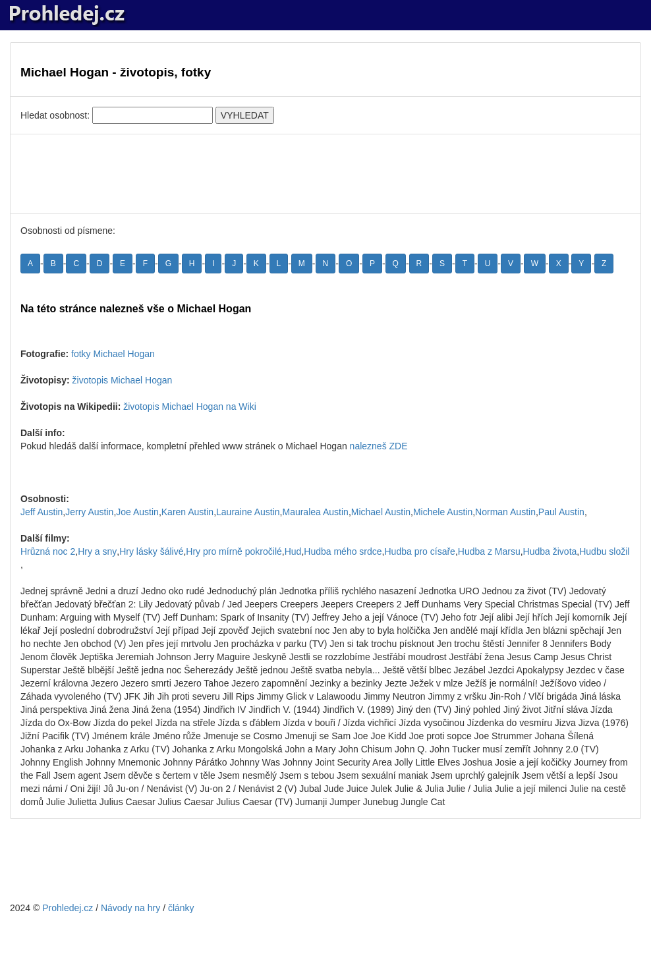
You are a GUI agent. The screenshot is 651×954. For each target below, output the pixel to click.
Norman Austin (505, 512)
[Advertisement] (325, 174)
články (181, 908)
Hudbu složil (604, 551)
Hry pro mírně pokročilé (234, 551)
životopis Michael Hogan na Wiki (189, 406)
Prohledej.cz (67, 908)
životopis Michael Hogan (122, 380)
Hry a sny (97, 551)
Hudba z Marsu (489, 551)
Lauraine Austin (248, 512)
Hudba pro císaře (419, 551)
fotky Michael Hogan (113, 354)
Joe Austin (137, 512)
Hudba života (550, 551)
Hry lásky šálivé (151, 551)
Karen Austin (187, 512)
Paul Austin (561, 512)
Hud (293, 551)
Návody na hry (130, 908)
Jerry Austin (89, 512)
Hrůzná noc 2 (47, 551)
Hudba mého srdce (343, 551)
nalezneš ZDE (379, 446)
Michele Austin (442, 512)
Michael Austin (380, 512)
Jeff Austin (41, 512)
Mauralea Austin (315, 512)
